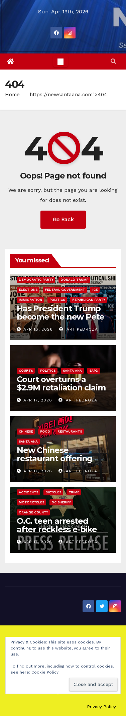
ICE (95, 289)
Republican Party (88, 300)
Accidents (28, 492)
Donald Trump (74, 279)
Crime (74, 492)
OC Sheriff (61, 502)
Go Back (63, 219)
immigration (30, 300)
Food (45, 431)
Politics (57, 300)
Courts (26, 370)
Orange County (33, 512)
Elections (28, 289)
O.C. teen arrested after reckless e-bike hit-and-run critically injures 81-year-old (57, 533)
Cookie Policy (44, 672)
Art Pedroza (78, 329)
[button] (113, 61)
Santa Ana (72, 370)
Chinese (26, 431)
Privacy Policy (101, 706)
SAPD (93, 370)
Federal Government (65, 289)
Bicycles (53, 492)
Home (12, 95)
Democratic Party (36, 279)
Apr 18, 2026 (38, 329)
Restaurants (69, 431)
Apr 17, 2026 (37, 400)
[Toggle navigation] (60, 61)
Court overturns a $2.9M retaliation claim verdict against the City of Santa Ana (62, 391)
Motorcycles (31, 502)
